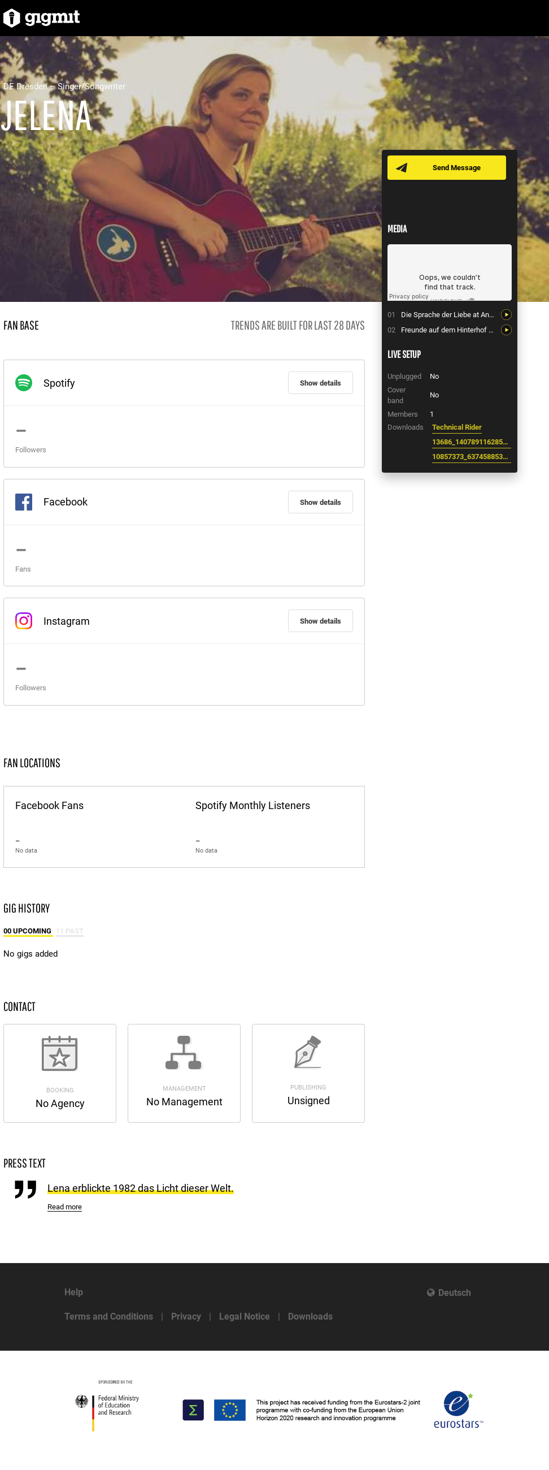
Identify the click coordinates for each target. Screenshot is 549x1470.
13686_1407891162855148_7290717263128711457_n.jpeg (471, 442)
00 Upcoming (28, 931)
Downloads (310, 1316)
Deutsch (454, 1292)
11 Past (70, 931)
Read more (64, 1207)
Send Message (457, 167)
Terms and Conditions (108, 1316)
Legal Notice (244, 1316)
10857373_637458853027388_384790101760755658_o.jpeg (471, 456)
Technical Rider (457, 427)
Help (73, 1292)
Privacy (186, 1316)
